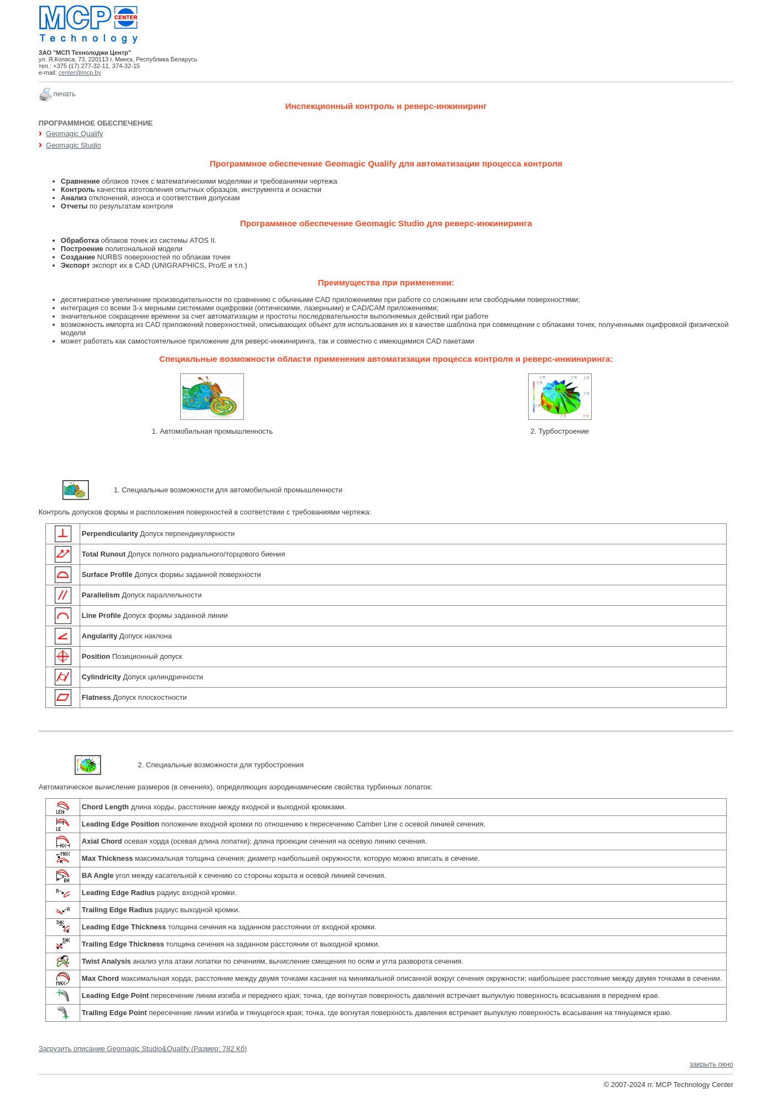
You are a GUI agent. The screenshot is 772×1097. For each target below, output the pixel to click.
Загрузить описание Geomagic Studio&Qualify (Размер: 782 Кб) (143, 1048)
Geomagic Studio (73, 145)
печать (64, 94)
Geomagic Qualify (74, 133)
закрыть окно (711, 1064)
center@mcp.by (80, 72)
